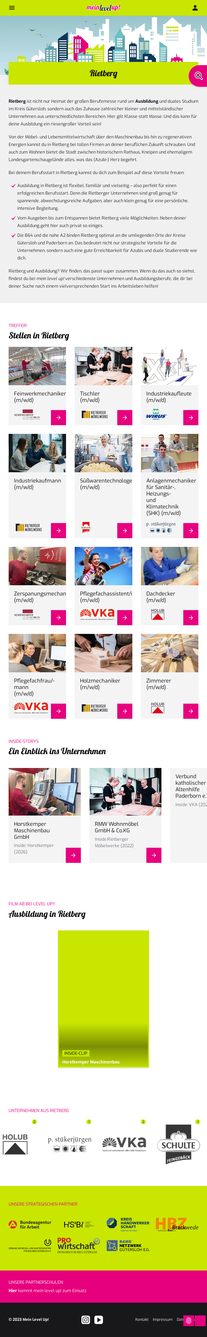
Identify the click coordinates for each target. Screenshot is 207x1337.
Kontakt (142, 1319)
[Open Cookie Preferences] (188, 1320)
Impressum (162, 1319)
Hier (13, 1290)
